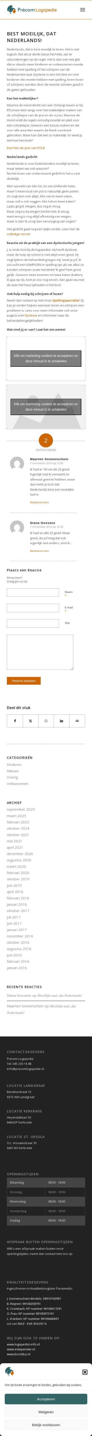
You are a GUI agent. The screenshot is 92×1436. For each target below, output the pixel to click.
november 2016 (20, 936)
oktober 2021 (18, 834)
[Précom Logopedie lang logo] (38, 9)
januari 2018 (17, 904)
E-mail (69, 610)
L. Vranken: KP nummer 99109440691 (33, 1319)
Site (67, 623)
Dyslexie (31, 315)
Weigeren (46, 1412)
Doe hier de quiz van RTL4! (26, 148)
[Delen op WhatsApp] (46, 721)
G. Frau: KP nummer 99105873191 (30, 1313)
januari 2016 (17, 967)
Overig (12, 777)
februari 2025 (18, 822)
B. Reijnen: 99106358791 (24, 1304)
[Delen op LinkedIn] (61, 721)
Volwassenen (17, 783)
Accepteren (46, 1399)
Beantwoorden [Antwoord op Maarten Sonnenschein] (39, 502)
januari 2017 (17, 929)
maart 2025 (16, 815)
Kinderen (14, 764)
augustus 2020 (19, 860)
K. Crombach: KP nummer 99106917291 (34, 1308)
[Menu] (82, 9)
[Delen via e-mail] (77, 721)
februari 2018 (18, 898)
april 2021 (15, 847)
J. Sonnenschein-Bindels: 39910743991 (34, 1298)
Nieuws (13, 770)
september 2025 (21, 809)
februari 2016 (18, 961)
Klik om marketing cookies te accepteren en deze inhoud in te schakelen (46, 358)
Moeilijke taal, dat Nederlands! (59, 995)
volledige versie (18, 234)
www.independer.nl (21, 1349)
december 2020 (20, 853)
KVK (30, 1323)
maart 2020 (16, 866)
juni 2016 (14, 955)
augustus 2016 (19, 948)
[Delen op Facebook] (15, 721)
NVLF (21, 1323)
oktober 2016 (18, 942)
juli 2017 (14, 917)
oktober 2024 (18, 828)
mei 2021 (14, 841)
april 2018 (15, 891)
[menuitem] (82, 9)
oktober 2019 (18, 879)
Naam (69, 594)
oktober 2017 (18, 910)
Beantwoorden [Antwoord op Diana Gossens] (39, 551)
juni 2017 (14, 923)
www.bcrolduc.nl (18, 1354)
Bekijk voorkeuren (46, 1425)
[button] (85, 1372)
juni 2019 (14, 885)
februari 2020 (18, 872)
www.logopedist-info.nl (23, 1344)
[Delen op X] (30, 721)
